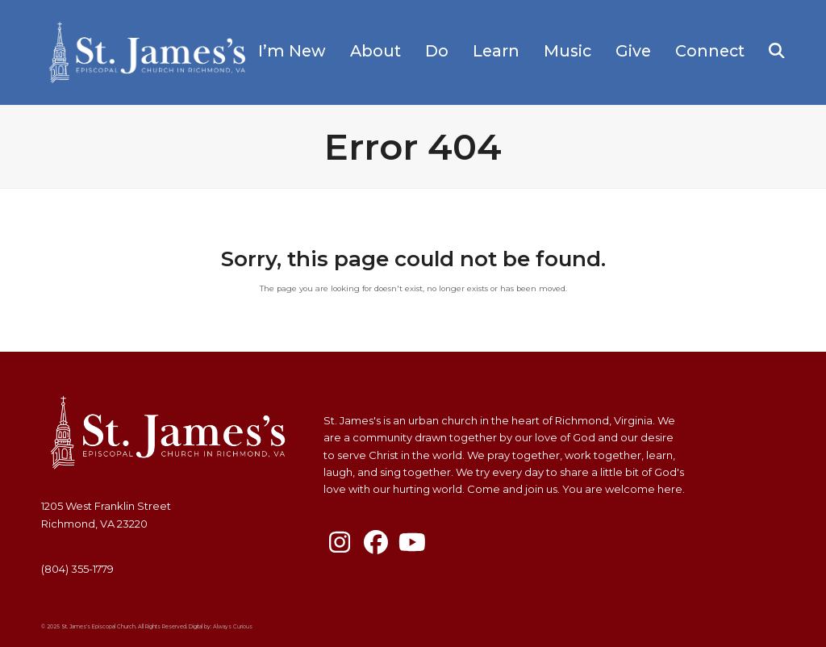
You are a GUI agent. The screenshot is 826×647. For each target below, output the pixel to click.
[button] (777, 52)
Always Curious (232, 627)
